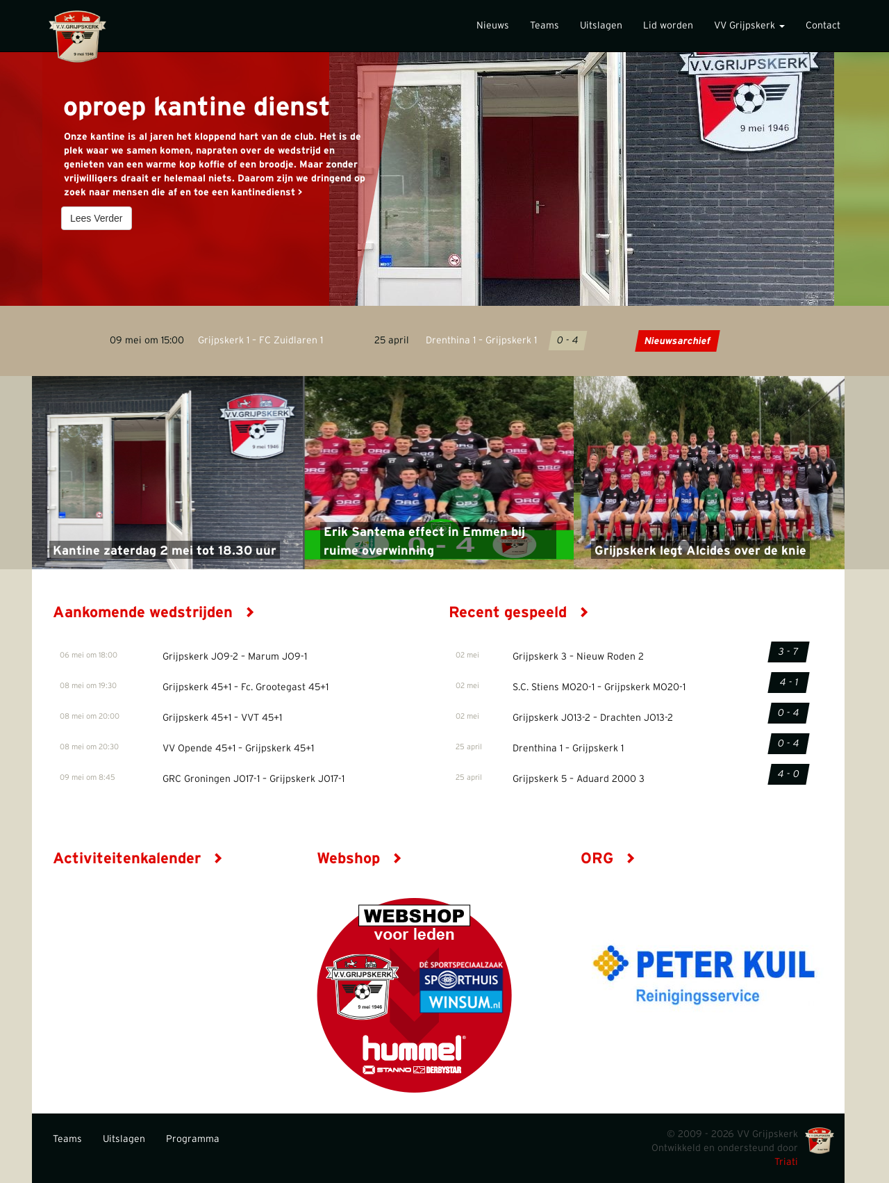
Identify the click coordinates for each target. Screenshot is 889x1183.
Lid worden (668, 26)
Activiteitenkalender (138, 858)
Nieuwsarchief (677, 341)
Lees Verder (96, 218)
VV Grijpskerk (749, 26)
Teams (544, 26)
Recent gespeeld (519, 612)
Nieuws (492, 26)
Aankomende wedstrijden (154, 612)
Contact (823, 26)
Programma (192, 1139)
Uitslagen (601, 26)
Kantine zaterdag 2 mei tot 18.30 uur (164, 551)
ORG (608, 858)
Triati (786, 1162)
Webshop (359, 858)
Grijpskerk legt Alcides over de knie (700, 551)
